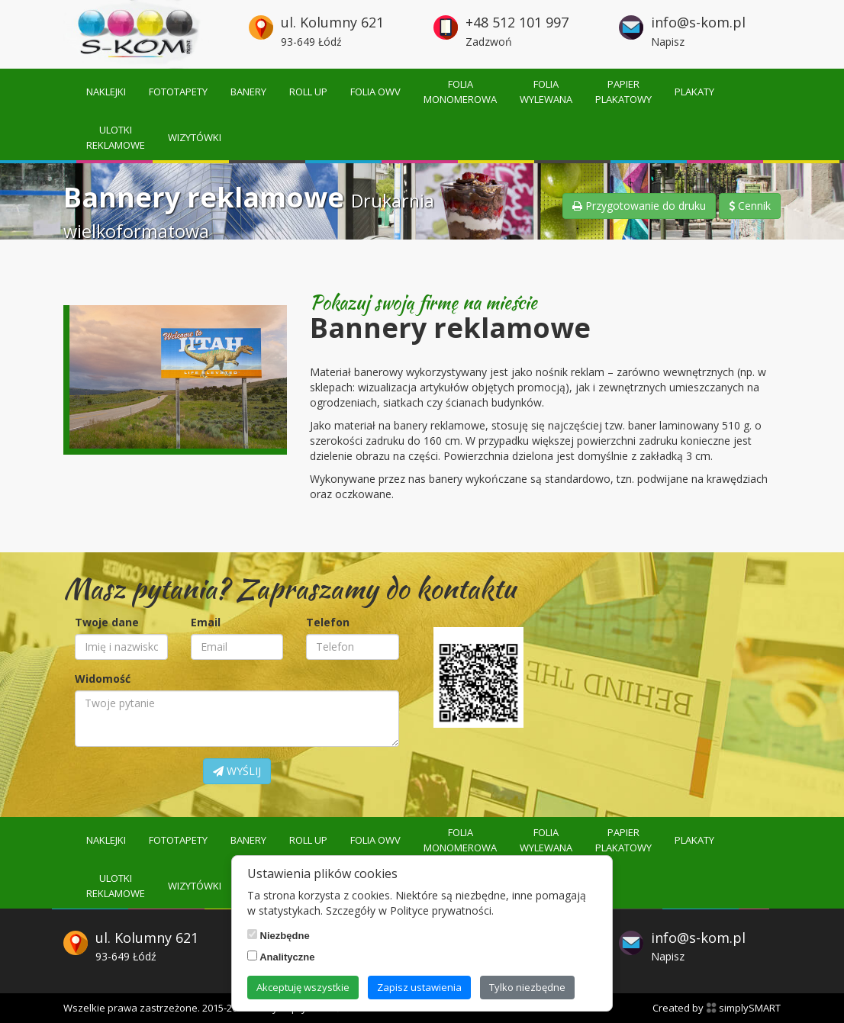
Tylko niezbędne (527, 987)
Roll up (308, 91)
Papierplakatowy (623, 91)
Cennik (750, 205)
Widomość (102, 678)
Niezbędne (278, 935)
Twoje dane (107, 622)
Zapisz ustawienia (419, 987)
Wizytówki (194, 137)
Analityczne (280, 957)
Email (206, 622)
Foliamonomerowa (460, 91)
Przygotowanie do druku (639, 205)
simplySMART (743, 1008)
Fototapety (178, 91)
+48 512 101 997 (517, 22)
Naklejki (106, 91)
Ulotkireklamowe (115, 137)
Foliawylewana (546, 91)
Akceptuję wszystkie (303, 987)
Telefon (328, 622)
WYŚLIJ (237, 771)
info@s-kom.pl (698, 22)
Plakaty (694, 91)
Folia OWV (375, 91)
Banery (248, 91)
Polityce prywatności (440, 910)
